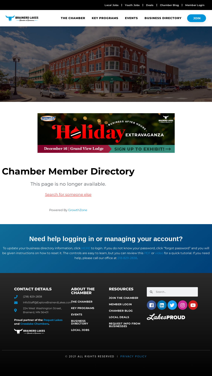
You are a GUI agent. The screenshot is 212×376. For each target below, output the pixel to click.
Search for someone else (68, 194)
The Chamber (73, 18)
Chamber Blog (121, 310)
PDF (147, 253)
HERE (85, 248)
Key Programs (105, 18)
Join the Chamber (123, 298)
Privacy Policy (133, 356)
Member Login (120, 304)
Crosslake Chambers (34, 323)
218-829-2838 (127, 258)
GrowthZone (77, 210)
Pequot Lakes (53, 320)
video (159, 253)
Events (131, 18)
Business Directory (163, 18)
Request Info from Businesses (124, 325)
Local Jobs (80, 330)
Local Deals (119, 317)
